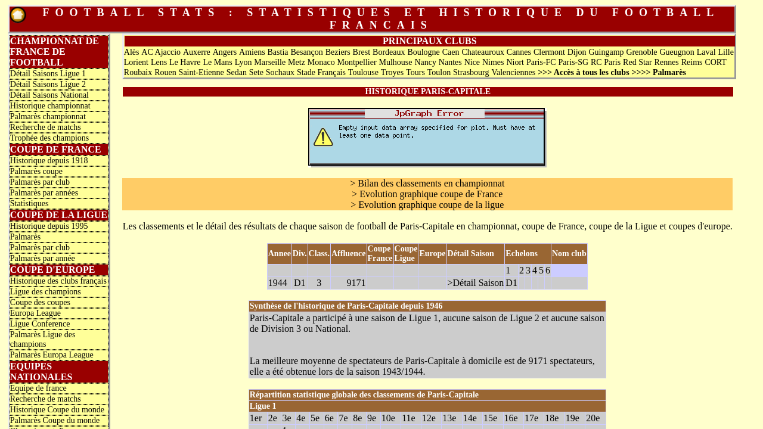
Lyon (243, 62)
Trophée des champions (49, 137)
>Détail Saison (476, 283)
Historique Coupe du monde (57, 409)
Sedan (237, 72)
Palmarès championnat (48, 116)
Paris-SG (574, 62)
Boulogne (423, 52)
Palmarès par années (44, 192)
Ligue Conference (40, 323)
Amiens (252, 52)
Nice (472, 62)
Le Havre (184, 62)
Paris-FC (541, 62)
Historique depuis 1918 (49, 160)
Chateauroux (482, 52)
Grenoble (641, 52)
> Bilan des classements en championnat (427, 183)
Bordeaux (389, 52)
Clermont (549, 52)
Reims (692, 62)
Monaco (321, 62)
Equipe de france (38, 388)
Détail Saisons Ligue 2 (48, 84)
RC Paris (606, 62)
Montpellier (357, 62)
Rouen (165, 72)
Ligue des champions (45, 291)
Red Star (637, 62)
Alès (131, 52)
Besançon (306, 52)
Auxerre (196, 52)
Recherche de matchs (45, 127)
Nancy (425, 62)
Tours (415, 72)
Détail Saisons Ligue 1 (48, 73)
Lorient (136, 62)
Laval (706, 52)
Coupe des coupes (40, 302)
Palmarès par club (40, 182)
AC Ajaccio (161, 52)
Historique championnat (50, 105)
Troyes (392, 72)
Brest (362, 52)
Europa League (35, 313)
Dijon (577, 52)
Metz (296, 62)
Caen (451, 52)
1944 (277, 283)
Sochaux (280, 72)
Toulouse (363, 72)
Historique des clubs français (58, 280)
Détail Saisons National (49, 95)
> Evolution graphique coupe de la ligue (427, 205)
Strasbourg (471, 72)
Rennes (667, 62)
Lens (159, 62)
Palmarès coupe (36, 171)
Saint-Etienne (201, 72)
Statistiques (29, 203)
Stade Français (321, 72)
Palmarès (25, 236)
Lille (725, 52)
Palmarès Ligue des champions (43, 339)
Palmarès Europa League (52, 354)
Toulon (439, 72)
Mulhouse (395, 62)
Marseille (270, 62)
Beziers (338, 52)
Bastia (278, 52)
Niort (515, 62)
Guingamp (606, 52)
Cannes (519, 52)
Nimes (493, 62)
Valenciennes (513, 72)
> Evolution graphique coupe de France (427, 194)
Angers (225, 52)
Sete (256, 72)
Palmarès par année (42, 258)
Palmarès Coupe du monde (55, 420)
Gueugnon (676, 52)
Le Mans (217, 62)
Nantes (450, 62)
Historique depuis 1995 (49, 226)
